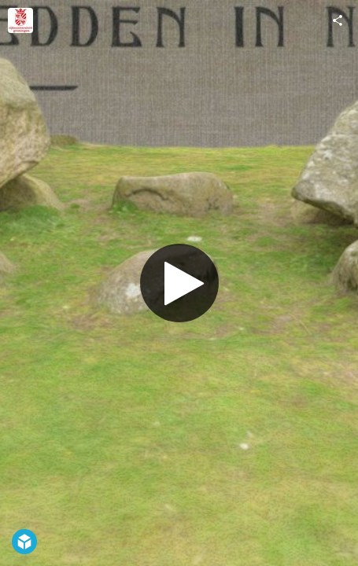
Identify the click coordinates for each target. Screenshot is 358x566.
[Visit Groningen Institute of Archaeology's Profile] (20, 20)
